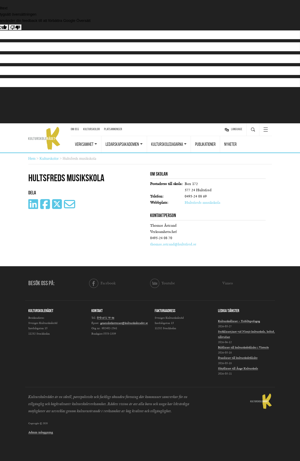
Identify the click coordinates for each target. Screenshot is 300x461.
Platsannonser (113, 129)
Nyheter (230, 144)
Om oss (75, 129)
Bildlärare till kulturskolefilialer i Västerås (243, 347)
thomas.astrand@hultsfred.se (173, 244)
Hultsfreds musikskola (202, 203)
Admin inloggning (40, 432)
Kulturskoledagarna (167, 144)
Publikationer (205, 144)
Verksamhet (84, 144)
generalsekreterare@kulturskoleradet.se (124, 323)
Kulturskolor (91, 129)
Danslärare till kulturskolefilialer (238, 357)
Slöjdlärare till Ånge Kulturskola (238, 368)
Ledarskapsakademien (122, 144)
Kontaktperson (163, 215)
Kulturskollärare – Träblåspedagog (239, 321)
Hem (32, 158)
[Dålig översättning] (15, 27)
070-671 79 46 (105, 317)
